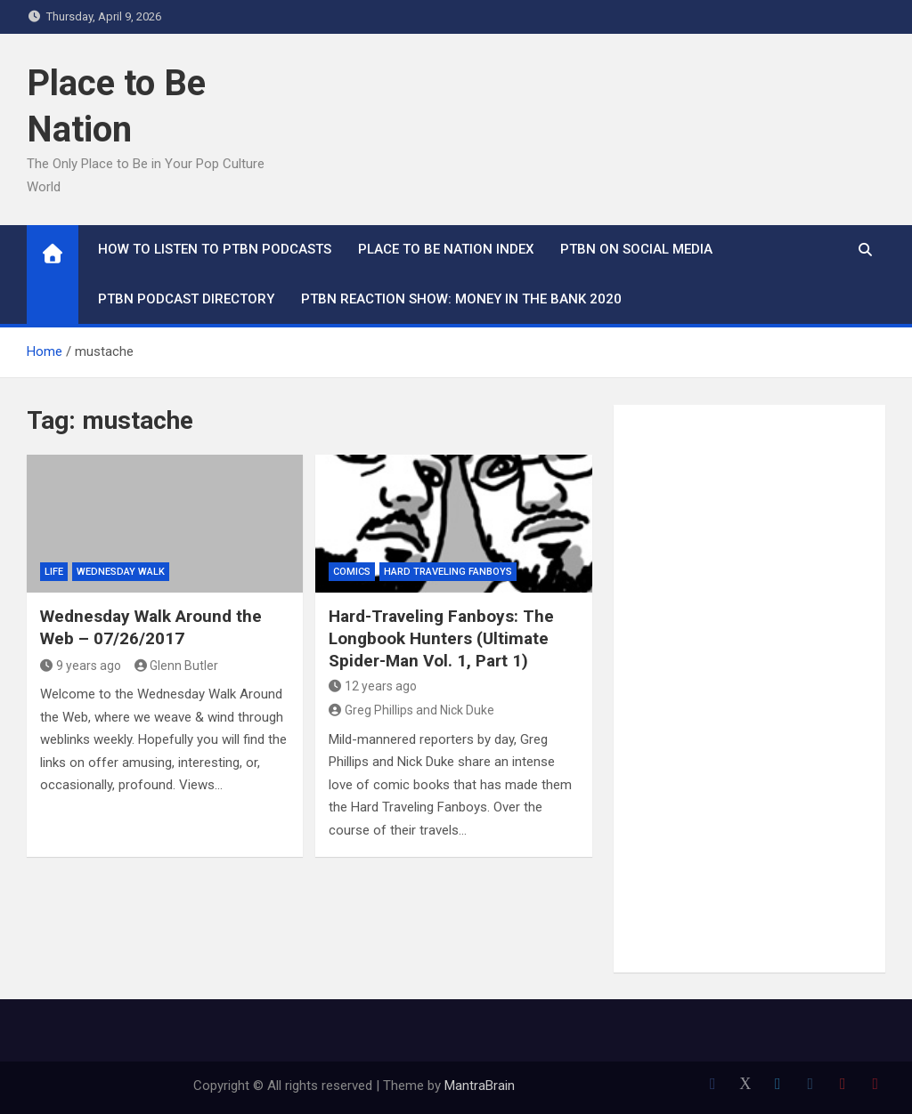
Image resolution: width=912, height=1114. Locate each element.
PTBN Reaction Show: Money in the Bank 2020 (461, 299)
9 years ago (80, 665)
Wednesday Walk (121, 571)
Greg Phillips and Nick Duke (411, 710)
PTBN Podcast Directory (186, 299)
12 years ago (373, 686)
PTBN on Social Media (636, 249)
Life (54, 571)
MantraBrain (479, 1086)
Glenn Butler (176, 665)
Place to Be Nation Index (445, 249)
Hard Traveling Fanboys (448, 571)
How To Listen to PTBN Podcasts (214, 249)
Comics (351, 571)
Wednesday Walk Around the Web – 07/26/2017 (151, 627)
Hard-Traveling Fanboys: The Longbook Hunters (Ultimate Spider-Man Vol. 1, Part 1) (441, 638)
